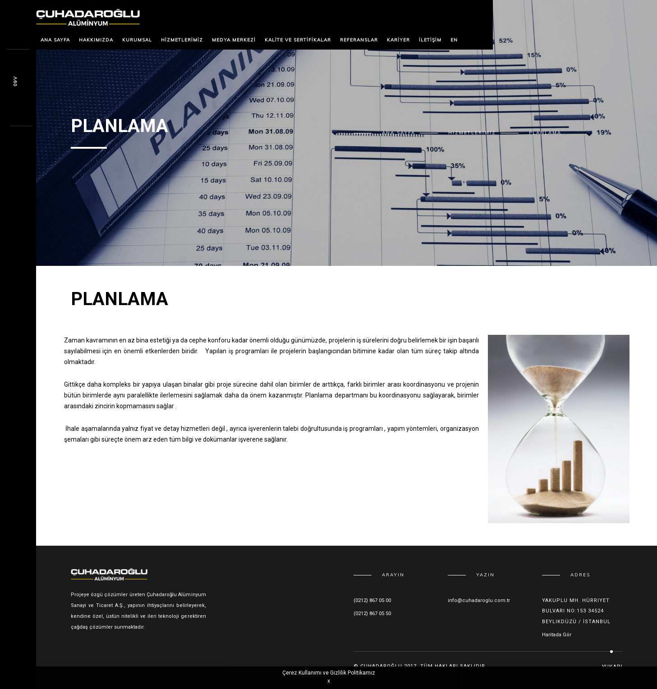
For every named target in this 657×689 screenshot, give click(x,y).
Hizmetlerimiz (182, 40)
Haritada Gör (556, 635)
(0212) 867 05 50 (372, 613)
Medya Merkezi (234, 40)
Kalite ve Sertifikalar (298, 40)
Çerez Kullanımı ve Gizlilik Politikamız (328, 673)
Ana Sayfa (55, 40)
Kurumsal (137, 40)
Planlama (545, 133)
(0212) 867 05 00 (372, 600)
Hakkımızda (96, 40)
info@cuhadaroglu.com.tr (479, 600)
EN (454, 40)
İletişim (430, 40)
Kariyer (398, 40)
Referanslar (359, 40)
